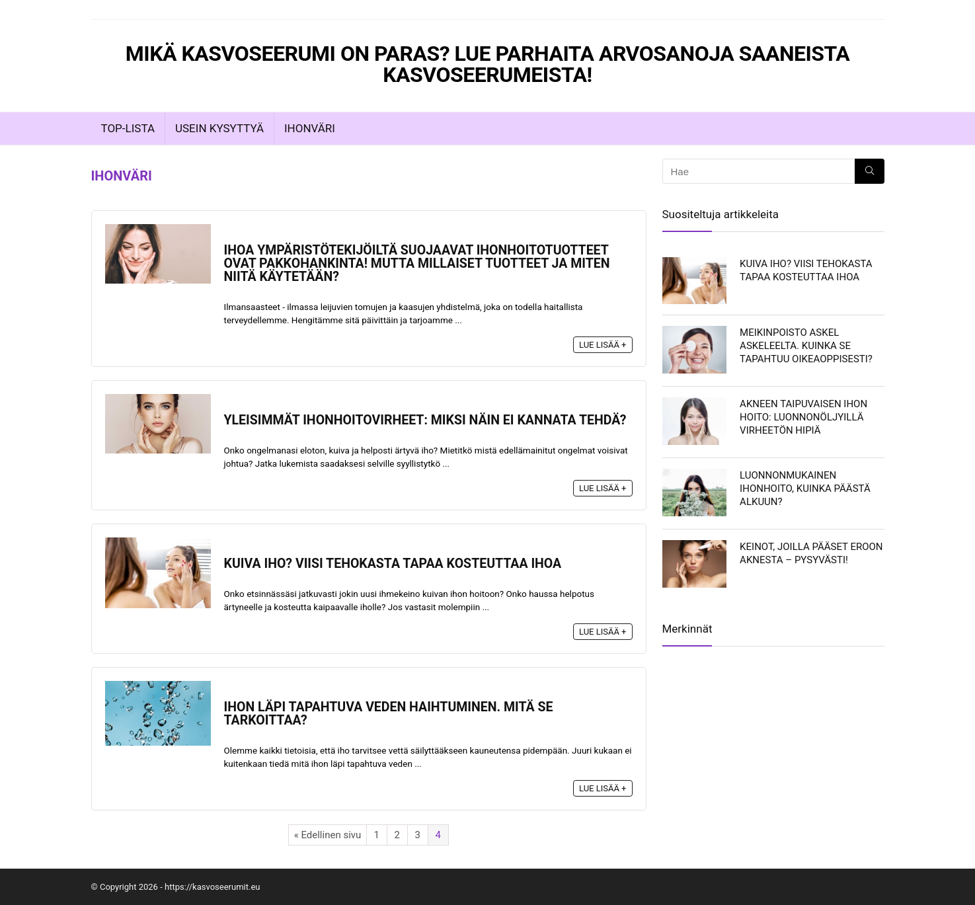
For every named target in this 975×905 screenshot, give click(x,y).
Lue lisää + (603, 345)
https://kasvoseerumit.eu (212, 887)
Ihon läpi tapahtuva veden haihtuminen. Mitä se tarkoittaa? (388, 713)
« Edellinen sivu (328, 835)
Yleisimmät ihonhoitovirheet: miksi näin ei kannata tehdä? (425, 420)
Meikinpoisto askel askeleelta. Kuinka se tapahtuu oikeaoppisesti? (806, 346)
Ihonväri (309, 128)
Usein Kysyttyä (219, 128)
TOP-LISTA (128, 128)
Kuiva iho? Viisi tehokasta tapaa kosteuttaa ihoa (393, 563)
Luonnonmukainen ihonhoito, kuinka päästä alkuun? (805, 488)
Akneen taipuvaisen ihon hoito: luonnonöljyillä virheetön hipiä (803, 417)
